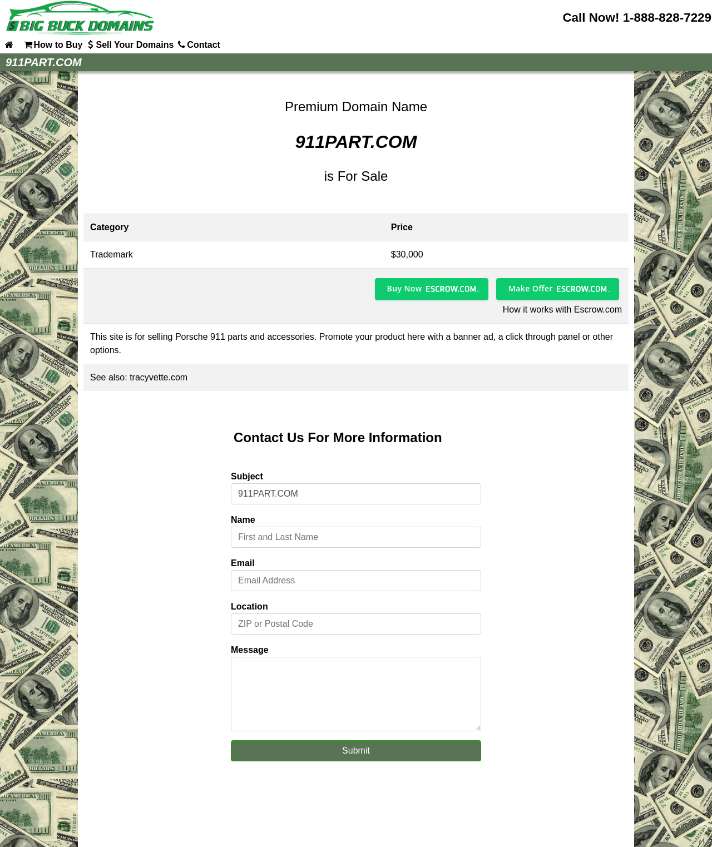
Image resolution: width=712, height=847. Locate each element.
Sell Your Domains (129, 44)
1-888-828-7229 (667, 17)
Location (249, 606)
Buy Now (404, 288)
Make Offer (530, 288)
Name (243, 519)
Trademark (111, 254)
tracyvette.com (158, 377)
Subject (247, 476)
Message (250, 650)
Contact (198, 44)
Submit (356, 750)
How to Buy (52, 44)
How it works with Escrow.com (562, 309)
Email (243, 563)
